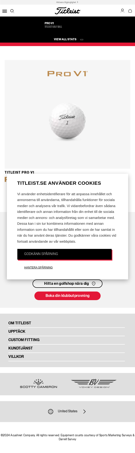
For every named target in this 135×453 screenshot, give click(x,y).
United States (67, 411)
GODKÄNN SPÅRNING (41, 254)
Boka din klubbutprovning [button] (68, 296)
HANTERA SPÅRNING (38, 267)
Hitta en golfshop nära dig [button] (70, 283)
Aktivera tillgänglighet (66, 2)
